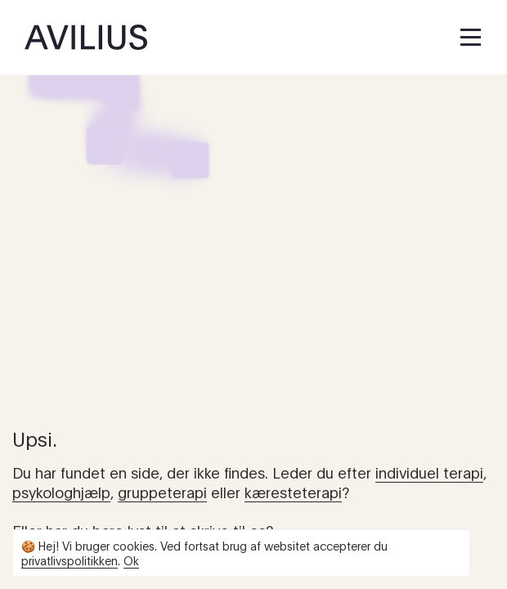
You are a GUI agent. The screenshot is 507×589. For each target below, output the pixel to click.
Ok (131, 560)
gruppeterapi (162, 491)
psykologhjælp (61, 491)
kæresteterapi (293, 491)
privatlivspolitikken (69, 560)
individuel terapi (429, 472)
